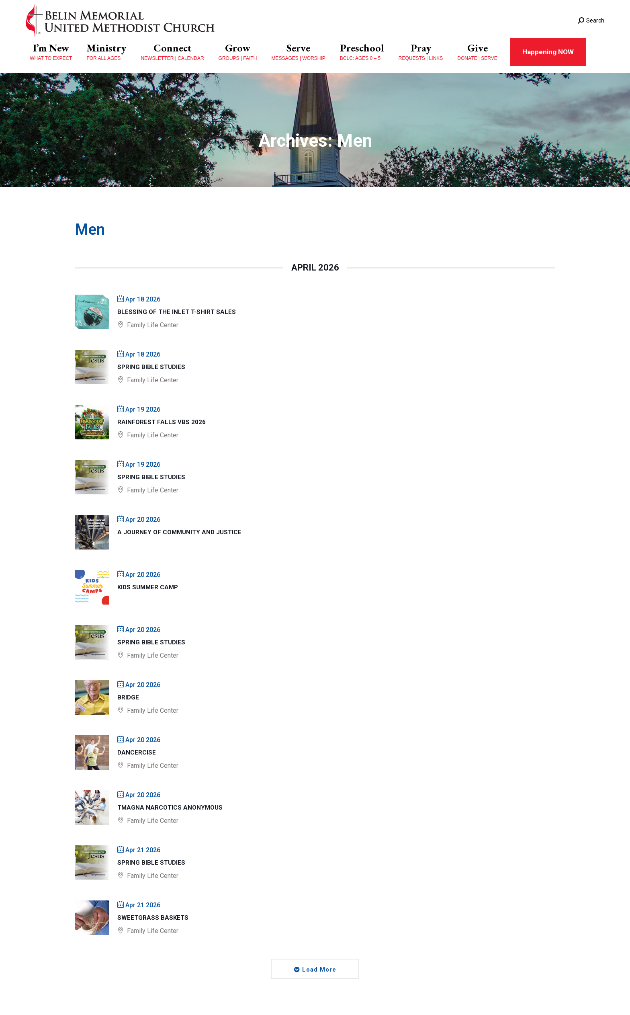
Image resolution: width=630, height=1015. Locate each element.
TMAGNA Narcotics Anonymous (170, 807)
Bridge (128, 697)
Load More (319, 969)
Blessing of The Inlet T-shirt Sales (176, 312)
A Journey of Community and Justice (179, 532)
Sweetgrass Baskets (152, 917)
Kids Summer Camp (147, 587)
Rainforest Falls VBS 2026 (161, 422)
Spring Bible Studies (151, 367)
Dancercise (136, 752)
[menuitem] (51, 52)
